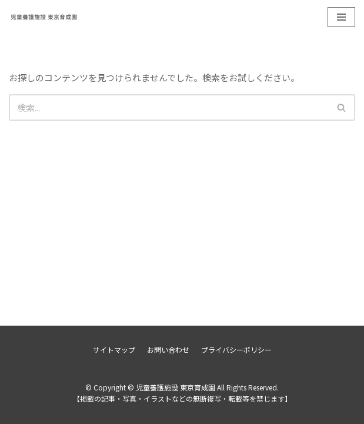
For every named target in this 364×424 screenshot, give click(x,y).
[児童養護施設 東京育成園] (44, 17)
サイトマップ (114, 349)
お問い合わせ (168, 349)
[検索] (169, 107)
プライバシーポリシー (236, 349)
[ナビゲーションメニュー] (341, 17)
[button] (341, 107)
